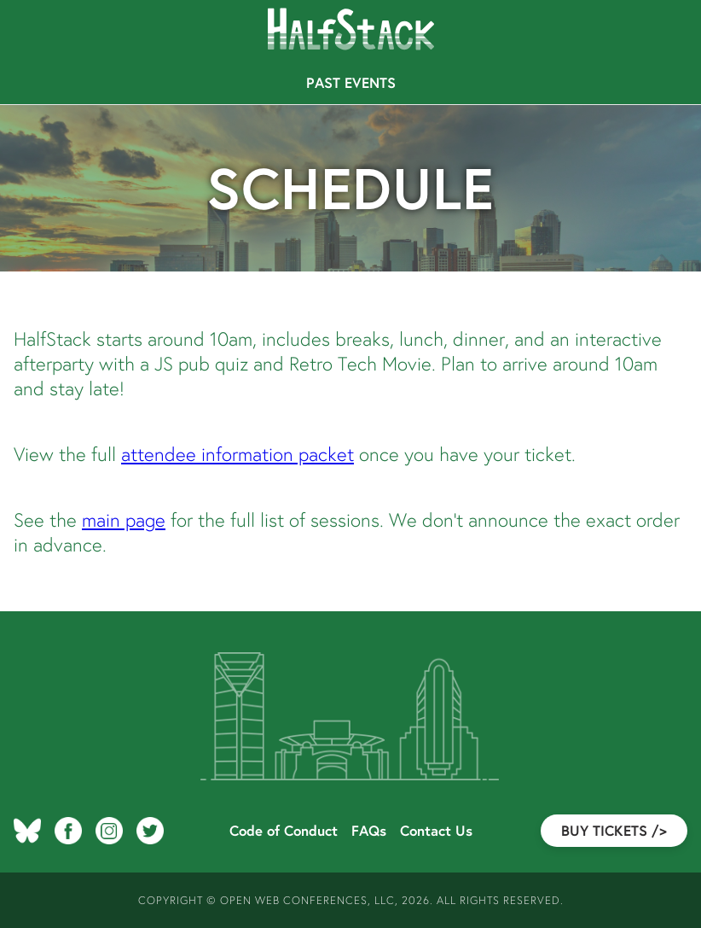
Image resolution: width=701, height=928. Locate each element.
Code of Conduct (283, 830)
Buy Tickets (614, 830)
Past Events (351, 82)
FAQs (368, 830)
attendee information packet (237, 453)
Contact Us (436, 830)
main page (123, 519)
